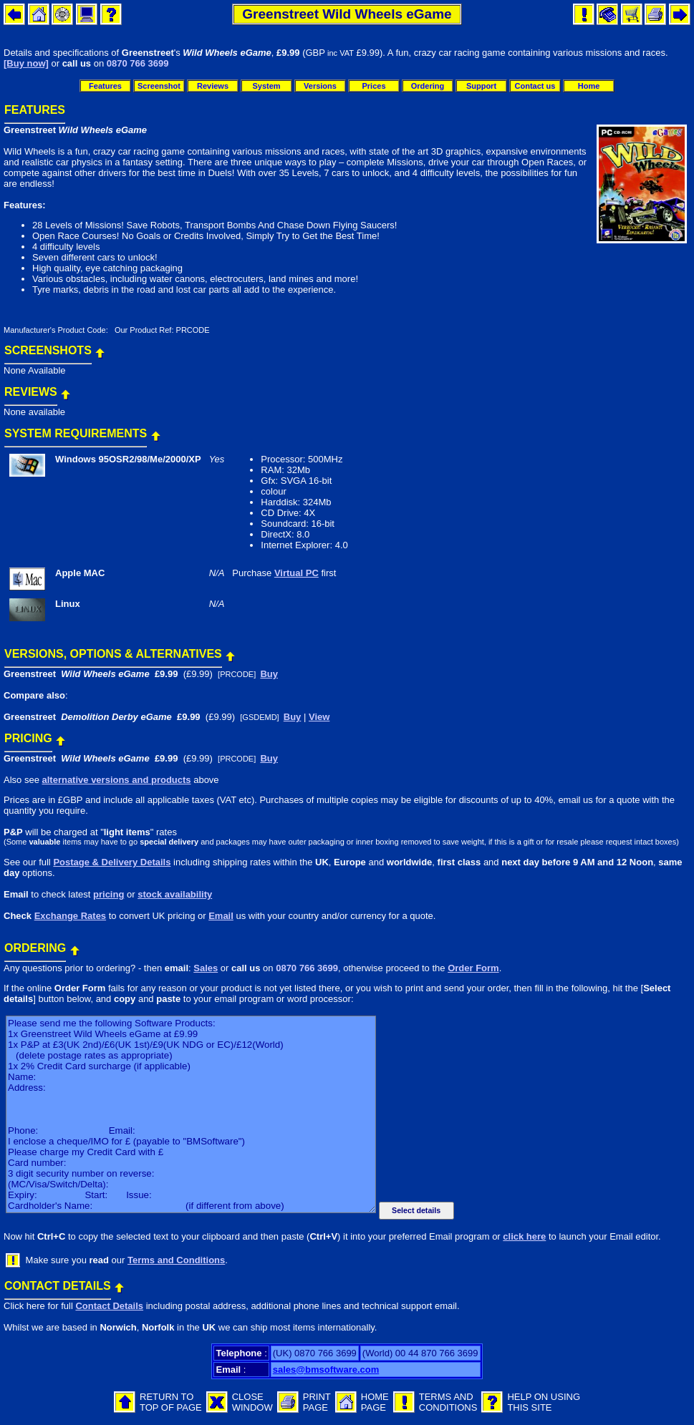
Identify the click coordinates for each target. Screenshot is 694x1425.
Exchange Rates (70, 915)
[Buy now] (26, 63)
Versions (320, 86)
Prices (373, 86)
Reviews (212, 86)
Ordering (427, 86)
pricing (108, 894)
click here (524, 1236)
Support (481, 86)
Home (589, 86)
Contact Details (109, 1305)
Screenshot (159, 86)
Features (105, 86)
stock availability (175, 894)
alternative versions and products (116, 779)
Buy (269, 673)
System (266, 86)
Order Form (473, 968)
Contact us (535, 86)
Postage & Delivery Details (111, 862)
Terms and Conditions (176, 1260)
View (319, 716)
